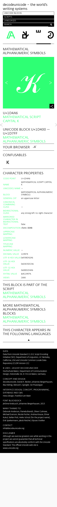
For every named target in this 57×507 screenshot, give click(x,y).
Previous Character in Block (6, 82)
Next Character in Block (50, 82)
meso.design (8, 447)
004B (30, 279)
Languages (10, 21)
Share (51, 106)
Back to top (28, 396)
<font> (24, 279)
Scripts (8, 17)
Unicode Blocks (13, 13)
